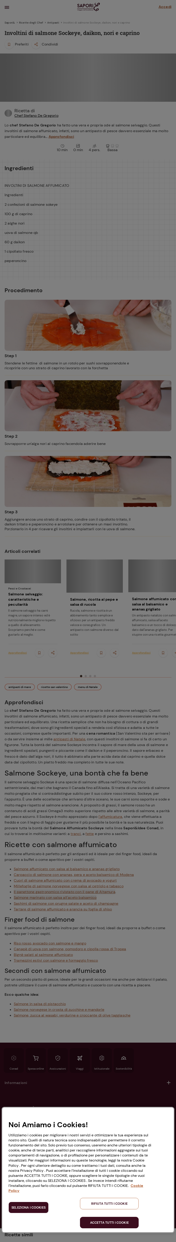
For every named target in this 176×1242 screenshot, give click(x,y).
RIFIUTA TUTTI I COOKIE (109, 1204)
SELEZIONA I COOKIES (28, 1207)
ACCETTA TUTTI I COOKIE (109, 1223)
